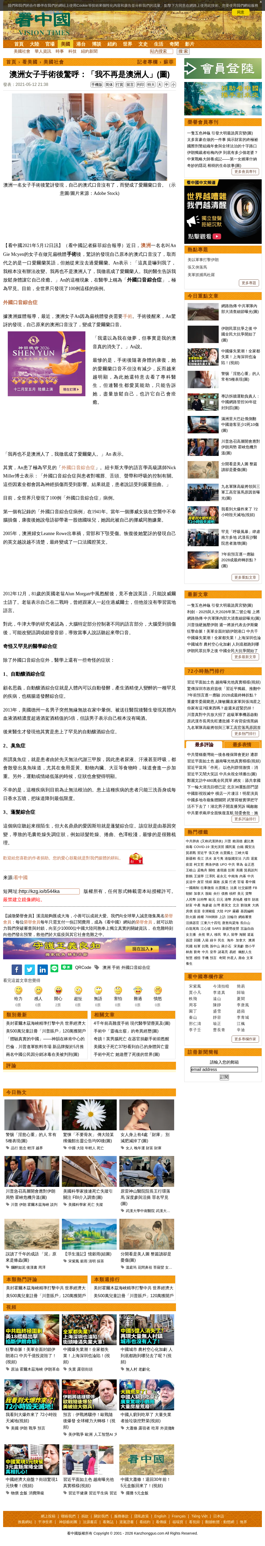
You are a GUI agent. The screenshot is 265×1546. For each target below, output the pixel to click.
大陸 (34, 44)
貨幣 (248, 893)
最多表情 (242, 744)
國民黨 (230, 847)
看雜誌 (108, 1522)
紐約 (112, 44)
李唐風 (243, 1005)
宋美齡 (239, 946)
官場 (50, 44)
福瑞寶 (177, 1522)
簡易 (241, 986)
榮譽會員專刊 (203, 122)
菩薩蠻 (158, 1267)
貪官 (200, 882)
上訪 (222, 917)
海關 (242, 934)
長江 (200, 858)
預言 (41, 1428)
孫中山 (215, 946)
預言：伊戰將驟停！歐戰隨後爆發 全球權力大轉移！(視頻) (89, 1420)
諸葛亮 (223, 952)
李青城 (243, 1017)
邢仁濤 (195, 1023)
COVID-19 (201, 847)
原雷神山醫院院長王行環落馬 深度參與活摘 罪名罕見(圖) (145, 1197)
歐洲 (89, 1434)
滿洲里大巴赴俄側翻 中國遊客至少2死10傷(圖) (240, 424)
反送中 (191, 882)
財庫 (157, 1148)
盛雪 (217, 1011)
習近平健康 (78, 1493)
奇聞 (174, 44)
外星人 (232, 958)
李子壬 (195, 1030)
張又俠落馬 (197, 267)
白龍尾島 (192, 929)
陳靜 (217, 1005)
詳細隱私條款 (52, 12)
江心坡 (206, 929)
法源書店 (90, 1522)
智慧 (189, 958)
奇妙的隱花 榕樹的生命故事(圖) (214, 165)
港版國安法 (233, 858)
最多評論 (204, 744)
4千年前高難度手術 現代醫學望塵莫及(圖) (132, 1023)
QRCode (83, 967)
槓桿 (232, 893)
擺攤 (130, 1493)
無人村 (131, 1369)
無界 (243, 1522)
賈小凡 (195, 992)
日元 (220, 899)
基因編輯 (247, 911)
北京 (236, 905)
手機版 (96, 85)
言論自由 (247, 929)
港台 (81, 44)
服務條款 (121, 1516)
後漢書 (31, 1267)
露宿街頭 (85, 1369)
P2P (228, 911)
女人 (129, 1148)
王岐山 (191, 870)
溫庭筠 (131, 1267)
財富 (149, 1148)
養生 (189, 964)
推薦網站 (25, 1522)
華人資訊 (43, 51)
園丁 (193, 1011)
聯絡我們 (68, 1516)
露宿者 (144, 1428)
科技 (72, 51)
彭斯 (231, 870)
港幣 (228, 899)
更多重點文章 (245, 577)
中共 (231, 864)
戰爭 (32, 1428)
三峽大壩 (241, 853)
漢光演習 (217, 847)
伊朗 (22, 1204)
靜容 (217, 1017)
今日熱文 (16, 1092)
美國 (65, 44)
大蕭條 (131, 1428)
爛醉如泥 (18, 1267)
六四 (246, 858)
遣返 (250, 934)
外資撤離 (168, 1428)
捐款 (85, 1516)
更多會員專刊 (245, 171)
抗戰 (205, 946)
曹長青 (219, 1030)
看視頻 (194, 1522)
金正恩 (249, 864)
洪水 (208, 858)
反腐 (224, 882)
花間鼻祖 (145, 1267)
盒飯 (23, 1493)
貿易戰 (191, 853)
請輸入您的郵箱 (224, 1062)
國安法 (250, 847)
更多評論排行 (245, 819)
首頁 (19, 44)
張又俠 (214, 853)
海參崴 (207, 905)
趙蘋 (241, 1011)
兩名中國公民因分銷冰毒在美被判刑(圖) (42, 1054)
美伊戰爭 (76, 1434)
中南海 (233, 876)
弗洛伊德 (212, 864)
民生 (222, 940)
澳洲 (146, 245)
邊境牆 (222, 870)
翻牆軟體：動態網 (219, 1522)
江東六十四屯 (211, 923)
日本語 (218, 1516)
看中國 (21, 877)
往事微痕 (207, 888)
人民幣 (191, 899)
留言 (130, 85)
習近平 (202, 853)
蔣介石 (226, 946)
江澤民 (210, 876)
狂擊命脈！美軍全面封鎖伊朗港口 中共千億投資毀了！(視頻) (31, 1355)
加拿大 (199, 893)
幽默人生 (245, 952)
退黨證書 (126, 1522)
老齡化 (144, 1369)
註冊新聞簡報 (203, 1052)
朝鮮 (189, 893)
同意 (240, 12)
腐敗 (216, 882)
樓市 (247, 899)
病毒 (189, 847)
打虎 (232, 882)
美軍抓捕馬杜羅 (201, 274)
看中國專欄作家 (206, 976)
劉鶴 (189, 876)
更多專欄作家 (245, 1039)
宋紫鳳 (73, 1261)
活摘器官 (192, 923)
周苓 (193, 1005)
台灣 (216, 905)
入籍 (205, 940)
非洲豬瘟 (208, 911)
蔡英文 (226, 905)
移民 (217, 934)
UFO (223, 864)
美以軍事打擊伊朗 (203, 259)
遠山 (217, 998)
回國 (197, 940)
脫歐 (208, 893)
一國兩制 (192, 888)
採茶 (100, 1261)
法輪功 (232, 917)
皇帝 (213, 952)
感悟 (197, 958)
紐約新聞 (89, 51)
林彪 (189, 952)
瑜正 (217, 1023)
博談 (96, 44)
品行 (14, 1148)
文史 (143, 44)
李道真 (219, 992)
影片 (189, 44)
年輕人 (90, 1148)
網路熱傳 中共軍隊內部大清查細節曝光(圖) (224, 618)
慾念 (22, 1148)
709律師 (211, 917)
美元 (240, 893)
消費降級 (36, 1493)
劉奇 (197, 952)
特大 (151, 85)
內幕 (242, 876)
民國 (189, 946)
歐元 (212, 899)
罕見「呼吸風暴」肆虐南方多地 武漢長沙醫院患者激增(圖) (240, 537)
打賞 (119, 85)
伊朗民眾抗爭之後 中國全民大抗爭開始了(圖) (239, 334)
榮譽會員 (32, 922)
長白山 (245, 923)
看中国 (45, 23)
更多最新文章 (245, 657)
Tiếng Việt (199, 1516)
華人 (209, 934)
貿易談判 (251, 870)
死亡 (100, 1148)
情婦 (208, 882)
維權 (200, 917)
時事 (60, 51)
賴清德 (237, 841)
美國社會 (22, 51)
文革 (249, 958)
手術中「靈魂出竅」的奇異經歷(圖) (126, 1031)
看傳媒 (161, 1522)
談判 (53, 1204)
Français (179, 1516)
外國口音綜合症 (20, 302)
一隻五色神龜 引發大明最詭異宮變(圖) (220, 133)
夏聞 (241, 998)
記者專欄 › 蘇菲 (155, 62)
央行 (216, 893)
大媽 (255, 905)
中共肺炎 (192, 841)
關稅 (212, 870)
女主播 (191, 934)
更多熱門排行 (245, 733)
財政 (255, 899)
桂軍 (197, 946)
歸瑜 (241, 992)
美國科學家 (77, 1204)
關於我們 (101, 1516)
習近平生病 (98, 1493)
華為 (239, 864)
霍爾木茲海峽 (38, 1204)
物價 (15, 1493)
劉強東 (246, 905)
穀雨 (83, 1261)
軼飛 (193, 998)
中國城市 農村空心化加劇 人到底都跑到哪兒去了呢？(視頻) (147, 1355)
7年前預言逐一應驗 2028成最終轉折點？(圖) (239, 560)
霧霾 (235, 911)
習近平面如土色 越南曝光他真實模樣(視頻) (224, 682)
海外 (231, 940)
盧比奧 (249, 841)
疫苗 (189, 864)
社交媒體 (245, 888)
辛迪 (241, 1030)
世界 (127, 44)
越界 (39, 1148)
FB (255, 888)
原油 (15, 1369)
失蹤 (99, 1204)
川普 (14, 1204)
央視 (201, 934)
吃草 (155, 1428)
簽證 (189, 940)
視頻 (11, 1307)
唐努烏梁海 (230, 923)
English (160, 1516)
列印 (140, 85)
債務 (224, 893)
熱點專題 (198, 249)
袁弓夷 (218, 858)
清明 (92, 1261)
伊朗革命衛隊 (56, 1369)
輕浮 (31, 1148)
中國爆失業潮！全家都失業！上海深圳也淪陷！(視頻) (86, 1355)
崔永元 (222, 876)
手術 (127, 316)
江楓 (241, 1023)
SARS (216, 929)
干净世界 (45, 1522)
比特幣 (202, 899)
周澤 (42, 1267)
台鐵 (240, 847)
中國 (72, 1148)
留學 (234, 934)
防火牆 (191, 917)
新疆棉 (191, 858)
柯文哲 (199, 864)
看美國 (30, 62)
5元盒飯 (141, 1493)
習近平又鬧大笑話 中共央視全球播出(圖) (222, 774)
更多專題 (249, 283)
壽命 (241, 958)
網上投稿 (48, 1516)
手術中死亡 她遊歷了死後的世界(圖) (127, 1054)
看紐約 (144, 1522)
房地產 (238, 899)
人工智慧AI (103, 1434)
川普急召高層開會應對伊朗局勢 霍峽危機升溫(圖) (240, 447)
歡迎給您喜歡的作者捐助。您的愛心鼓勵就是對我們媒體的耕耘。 (63, 858)
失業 (72, 1369)
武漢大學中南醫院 (140, 1211)
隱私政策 (141, 1516)
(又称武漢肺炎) (212, 841)
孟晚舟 (202, 870)
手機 (205, 958)
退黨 (254, 858)
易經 (233, 952)
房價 (189, 911)
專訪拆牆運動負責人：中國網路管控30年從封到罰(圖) (240, 402)
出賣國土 (226, 853)
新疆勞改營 (230, 929)
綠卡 (213, 940)
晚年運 (139, 1148)
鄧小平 (250, 946)
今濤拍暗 (221, 986)
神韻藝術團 (68, 1522)
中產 (197, 905)
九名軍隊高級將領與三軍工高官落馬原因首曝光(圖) (240, 492)
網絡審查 (245, 917)
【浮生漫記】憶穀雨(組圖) (87, 1254)
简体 (109, 85)
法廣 (233, 888)
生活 (158, 44)
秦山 (193, 1017)
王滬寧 (199, 876)
